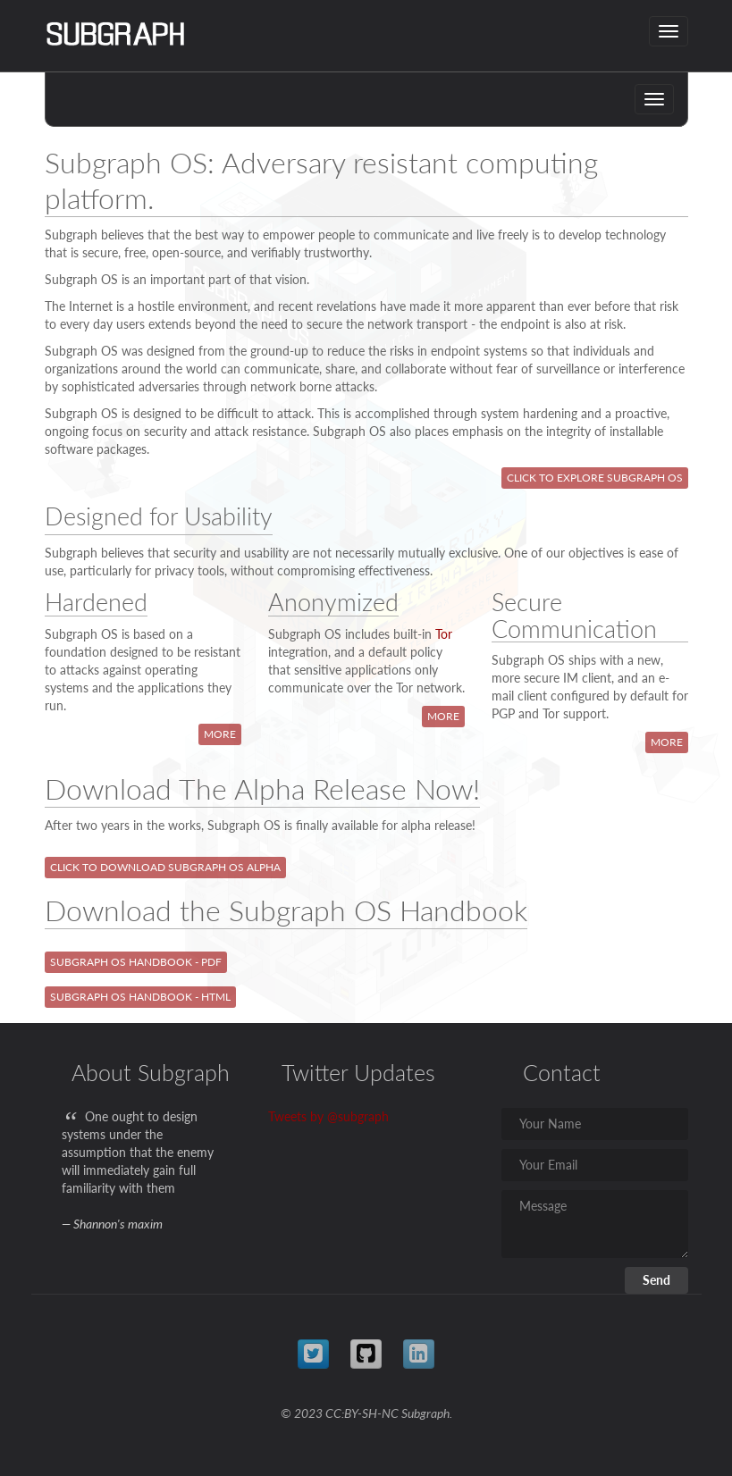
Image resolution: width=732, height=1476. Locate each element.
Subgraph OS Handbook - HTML (140, 996)
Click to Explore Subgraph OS (595, 477)
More (220, 734)
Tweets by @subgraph (328, 1116)
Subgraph (425, 1413)
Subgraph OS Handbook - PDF (136, 962)
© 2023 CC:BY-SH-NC (340, 1413)
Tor (443, 634)
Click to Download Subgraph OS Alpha (165, 867)
